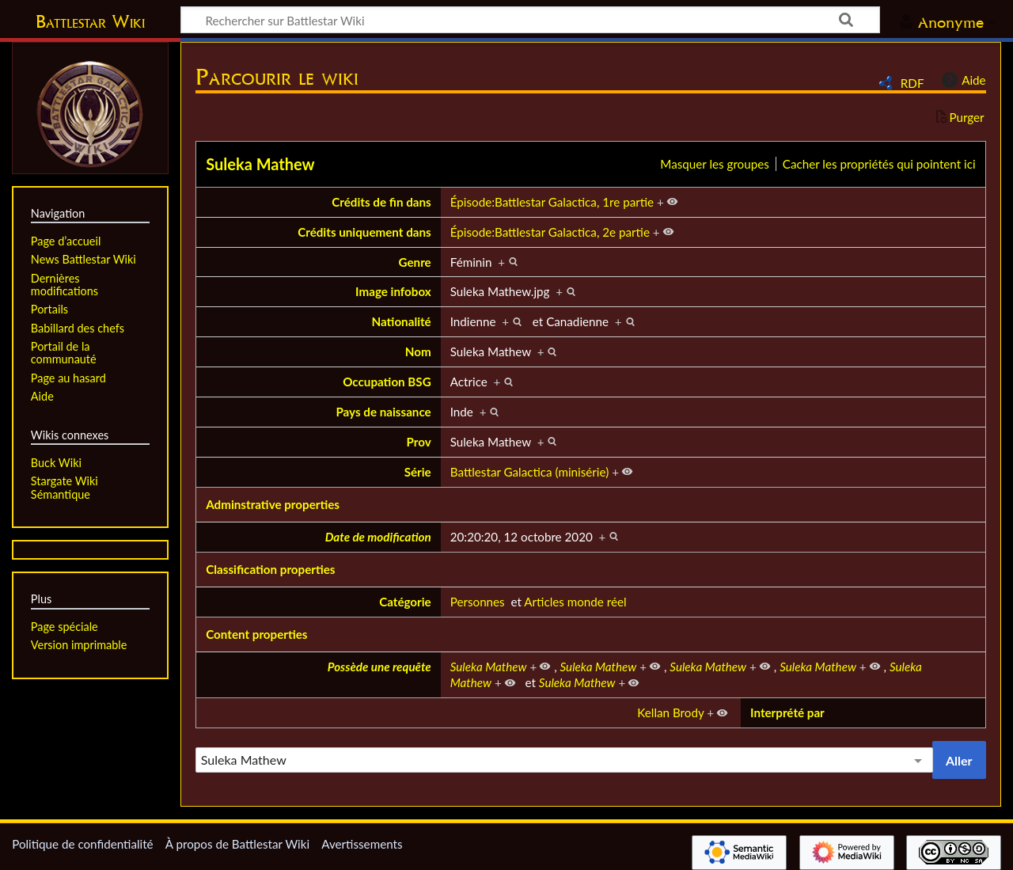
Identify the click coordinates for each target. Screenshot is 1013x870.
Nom (418, 351)
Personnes (477, 602)
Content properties (256, 634)
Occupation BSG (387, 381)
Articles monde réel (575, 602)
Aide (961, 80)
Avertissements (361, 844)
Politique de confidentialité (82, 844)
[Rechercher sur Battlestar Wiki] (530, 19)
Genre (415, 262)
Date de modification (378, 537)
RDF (912, 83)
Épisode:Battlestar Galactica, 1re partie (552, 202)
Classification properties (270, 569)
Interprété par (787, 712)
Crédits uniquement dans (364, 232)
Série (417, 472)
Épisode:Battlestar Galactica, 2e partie (550, 232)
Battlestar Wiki (90, 21)
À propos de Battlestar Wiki (237, 844)
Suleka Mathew (260, 163)
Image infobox (393, 291)
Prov (419, 442)
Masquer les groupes (714, 164)
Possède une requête (379, 666)
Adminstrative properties (273, 504)
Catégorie (405, 602)
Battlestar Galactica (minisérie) (529, 472)
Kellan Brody (670, 712)
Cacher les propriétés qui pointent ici (879, 164)
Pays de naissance (383, 412)
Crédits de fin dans (381, 202)
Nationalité (401, 321)
